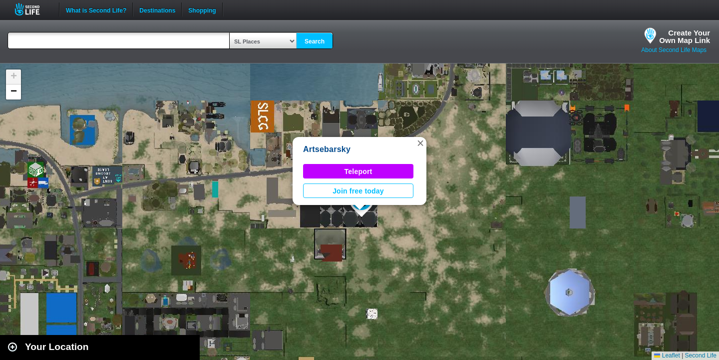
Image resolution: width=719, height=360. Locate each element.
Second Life (32, 9)
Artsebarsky (327, 149)
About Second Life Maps (674, 50)
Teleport (358, 172)
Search (315, 41)
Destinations (157, 9)
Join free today (358, 191)
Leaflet (667, 355)
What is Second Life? (96, 9)
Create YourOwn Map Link (684, 36)
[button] (420, 143)
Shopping (202, 9)
